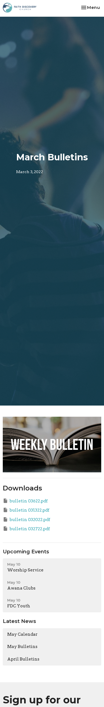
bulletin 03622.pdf (25, 501)
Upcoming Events (26, 552)
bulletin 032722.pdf (26, 528)
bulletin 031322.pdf (26, 510)
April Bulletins (23, 659)
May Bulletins (22, 646)
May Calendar (22, 634)
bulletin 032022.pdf (26, 519)
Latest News (19, 621)
